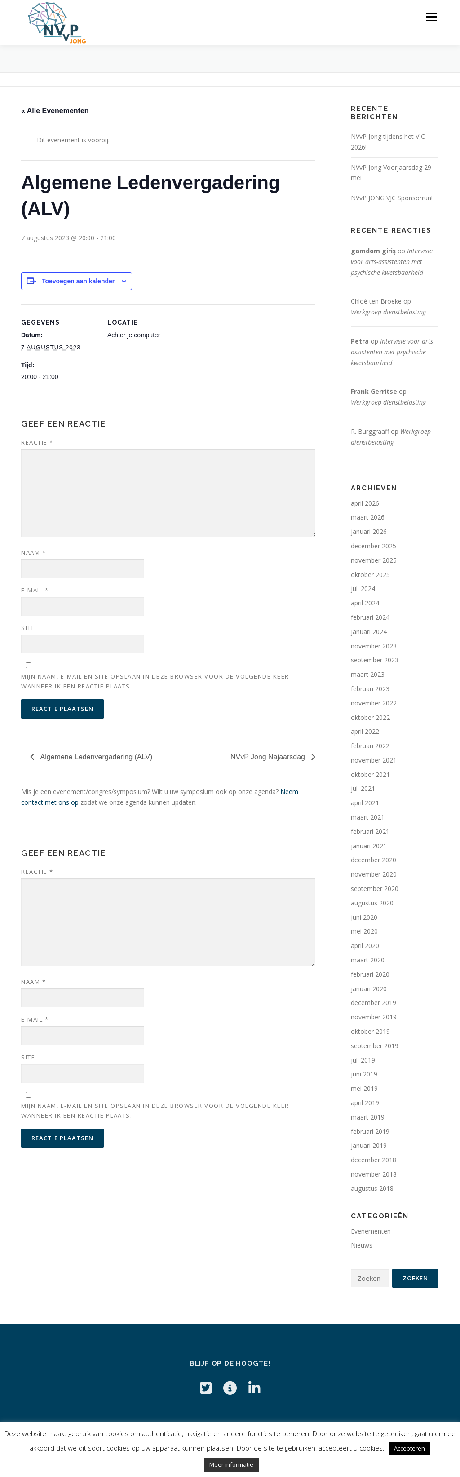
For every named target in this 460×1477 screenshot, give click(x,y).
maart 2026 (368, 517)
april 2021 (365, 802)
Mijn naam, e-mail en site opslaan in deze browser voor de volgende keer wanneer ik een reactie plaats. (155, 681)
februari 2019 (370, 1131)
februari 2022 (370, 745)
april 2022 (365, 731)
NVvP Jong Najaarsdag (268, 757)
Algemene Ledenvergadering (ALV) (95, 757)
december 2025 (373, 546)
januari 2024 (369, 631)
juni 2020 (364, 917)
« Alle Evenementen (55, 111)
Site (28, 628)
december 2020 (373, 859)
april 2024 (365, 603)
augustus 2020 (372, 903)
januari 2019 (369, 1145)
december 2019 (373, 1002)
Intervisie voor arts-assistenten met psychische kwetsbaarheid (392, 262)
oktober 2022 (370, 717)
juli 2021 (363, 788)
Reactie (37, 442)
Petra (360, 341)
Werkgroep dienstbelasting (388, 312)
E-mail (35, 590)
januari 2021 (369, 846)
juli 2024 (363, 588)
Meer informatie (231, 1464)
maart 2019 (368, 1117)
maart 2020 (368, 960)
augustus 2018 (372, 1188)
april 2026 (365, 503)
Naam (33, 552)
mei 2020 (364, 931)
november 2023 (374, 646)
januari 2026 (369, 531)
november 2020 (374, 874)
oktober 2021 (370, 774)
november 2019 (374, 1017)
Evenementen (371, 1231)
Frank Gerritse (374, 391)
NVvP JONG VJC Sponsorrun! (392, 198)
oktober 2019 (370, 1031)
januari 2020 (369, 988)
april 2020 (365, 945)
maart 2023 (368, 674)
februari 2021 (370, 831)
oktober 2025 (370, 574)
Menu (431, 17)
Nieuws (361, 1245)
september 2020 (374, 888)
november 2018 (374, 1174)
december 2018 (373, 1159)
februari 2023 (370, 688)
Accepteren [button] (409, 1448)
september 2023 (374, 660)
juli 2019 (363, 1060)
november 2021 (374, 760)
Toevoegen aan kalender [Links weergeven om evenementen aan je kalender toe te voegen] (78, 281)
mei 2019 (364, 1088)
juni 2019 (364, 1074)
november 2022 (374, 703)
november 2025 (374, 560)
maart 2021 (368, 817)
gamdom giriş (373, 251)
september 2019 (374, 1045)
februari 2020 (370, 974)
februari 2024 (370, 617)
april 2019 (365, 1102)
